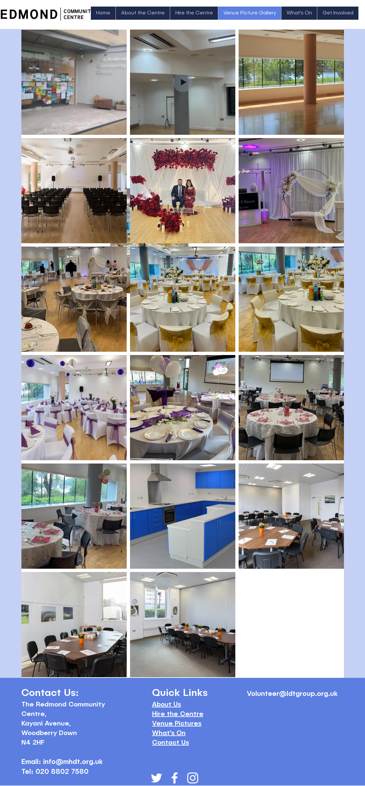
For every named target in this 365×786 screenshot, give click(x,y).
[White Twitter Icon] (156, 778)
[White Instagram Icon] (192, 778)
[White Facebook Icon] (174, 778)
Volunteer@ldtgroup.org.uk (292, 694)
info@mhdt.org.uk (73, 762)
